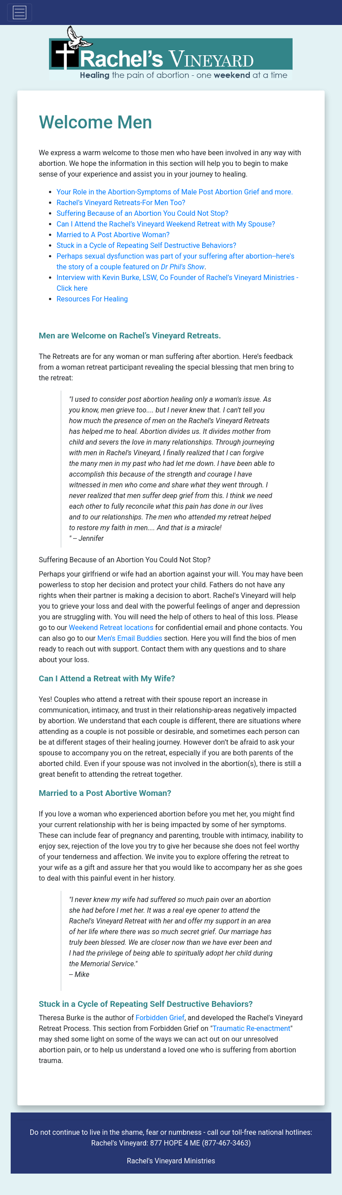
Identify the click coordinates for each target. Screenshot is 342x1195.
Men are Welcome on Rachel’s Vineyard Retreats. (130, 336)
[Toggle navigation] (19, 12)
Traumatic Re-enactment (251, 1028)
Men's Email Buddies (130, 638)
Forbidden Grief (160, 1018)
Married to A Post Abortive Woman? (113, 235)
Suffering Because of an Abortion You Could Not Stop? (142, 213)
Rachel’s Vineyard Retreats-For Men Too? (121, 202)
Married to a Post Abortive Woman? (105, 793)
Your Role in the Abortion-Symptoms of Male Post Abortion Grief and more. (175, 192)
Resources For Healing (92, 299)
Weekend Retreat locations (111, 627)
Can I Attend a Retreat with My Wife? (107, 679)
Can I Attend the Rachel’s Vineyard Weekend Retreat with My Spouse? (166, 224)
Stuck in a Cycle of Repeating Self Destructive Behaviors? (146, 245)
